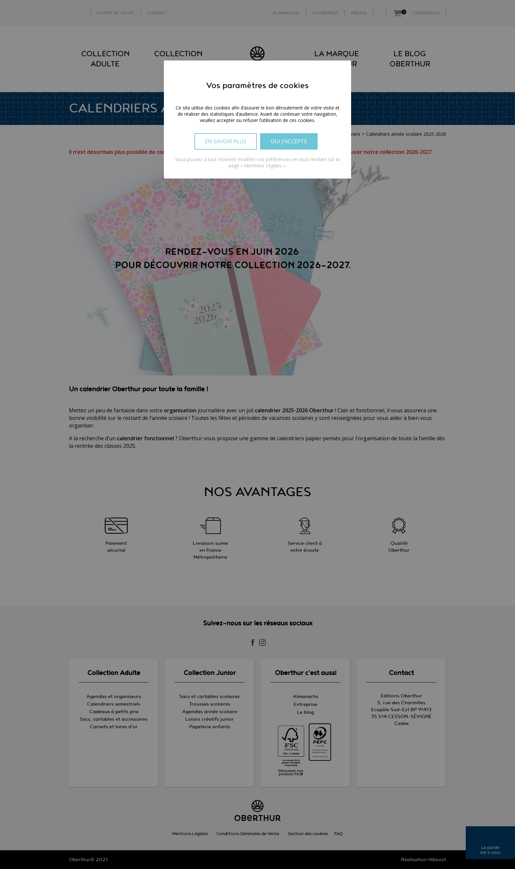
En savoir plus (225, 141)
